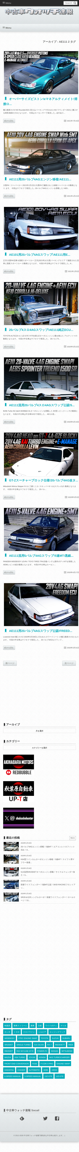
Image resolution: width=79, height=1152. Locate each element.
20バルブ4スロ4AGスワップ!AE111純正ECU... (42, 329)
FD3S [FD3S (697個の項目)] (34, 1068)
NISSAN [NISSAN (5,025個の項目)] (54, 1055)
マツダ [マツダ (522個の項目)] (63, 1030)
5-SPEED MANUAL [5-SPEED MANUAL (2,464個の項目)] (32, 1081)
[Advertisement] (38, 698)
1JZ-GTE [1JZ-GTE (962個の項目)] (60, 1081)
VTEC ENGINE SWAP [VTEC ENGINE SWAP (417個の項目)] (27, 1042)
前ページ (10, 667)
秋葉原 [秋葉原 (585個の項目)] (7, 1030)
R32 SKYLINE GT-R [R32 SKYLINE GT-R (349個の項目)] (24, 1055)
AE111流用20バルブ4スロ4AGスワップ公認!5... (43, 405)
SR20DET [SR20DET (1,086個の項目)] (8, 1049)
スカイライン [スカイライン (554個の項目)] (29, 1036)
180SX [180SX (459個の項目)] (54, 1074)
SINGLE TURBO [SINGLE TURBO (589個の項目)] (23, 1049)
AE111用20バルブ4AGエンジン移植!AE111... (41, 179)
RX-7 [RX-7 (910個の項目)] (49, 1049)
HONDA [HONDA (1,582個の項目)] (42, 1061)
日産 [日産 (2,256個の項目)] (40, 1030)
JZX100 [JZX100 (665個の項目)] (32, 1061)
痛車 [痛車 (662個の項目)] (32, 1030)
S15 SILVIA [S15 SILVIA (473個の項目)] (39, 1049)
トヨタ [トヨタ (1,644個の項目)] (17, 1036)
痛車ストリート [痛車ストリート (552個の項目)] (20, 1030)
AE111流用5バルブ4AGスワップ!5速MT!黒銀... (42, 560)
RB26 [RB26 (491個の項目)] (70, 1049)
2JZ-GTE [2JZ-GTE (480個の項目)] (48, 1081)
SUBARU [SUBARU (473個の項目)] (66, 1042)
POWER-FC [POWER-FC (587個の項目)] (42, 1055)
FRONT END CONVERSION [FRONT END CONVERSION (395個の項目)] (16, 1068)
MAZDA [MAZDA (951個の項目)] (7, 1061)
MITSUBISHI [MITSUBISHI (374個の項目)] (66, 1055)
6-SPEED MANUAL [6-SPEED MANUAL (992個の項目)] (12, 1081)
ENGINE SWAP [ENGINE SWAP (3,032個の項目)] (63, 1068)
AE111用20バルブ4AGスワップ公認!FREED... (41, 635)
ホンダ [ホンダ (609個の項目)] (7, 1036)
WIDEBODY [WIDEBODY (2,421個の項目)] (9, 1042)
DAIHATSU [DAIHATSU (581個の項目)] (9, 1074)
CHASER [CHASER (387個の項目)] (21, 1074)
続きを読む (9, 121)
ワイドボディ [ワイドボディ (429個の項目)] (51, 1030)
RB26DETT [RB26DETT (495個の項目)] (60, 1049)
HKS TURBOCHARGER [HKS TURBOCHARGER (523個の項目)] (59, 1061)
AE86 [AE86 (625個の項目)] (45, 1074)
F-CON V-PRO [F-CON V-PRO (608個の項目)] (47, 1068)
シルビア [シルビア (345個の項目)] (42, 1036)
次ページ (69, 667)
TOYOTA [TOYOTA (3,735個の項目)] (44, 1042)
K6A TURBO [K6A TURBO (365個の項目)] (20, 1061)
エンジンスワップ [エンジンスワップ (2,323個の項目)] (57, 1036)
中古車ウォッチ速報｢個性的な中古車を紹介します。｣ (44, 1140)
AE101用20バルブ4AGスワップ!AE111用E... (40, 254)
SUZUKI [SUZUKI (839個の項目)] (55, 1042)
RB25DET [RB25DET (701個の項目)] (8, 1055)
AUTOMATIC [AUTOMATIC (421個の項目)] (34, 1074)
